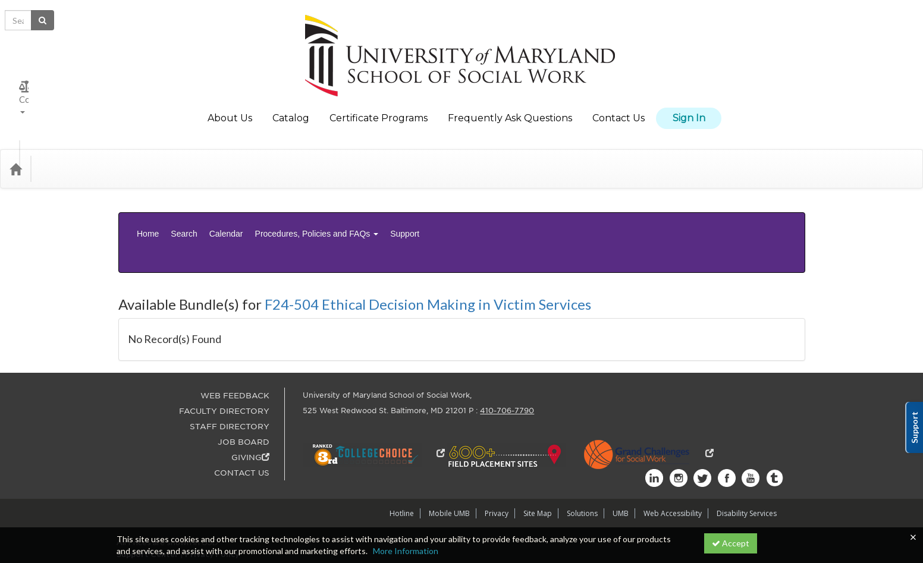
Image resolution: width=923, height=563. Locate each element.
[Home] (15, 151)
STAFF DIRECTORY (229, 373)
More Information (405, 551)
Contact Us (618, 109)
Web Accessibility (672, 460)
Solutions (582, 460)
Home (148, 207)
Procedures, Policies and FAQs (317, 207)
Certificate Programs (378, 109)
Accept (730, 543)
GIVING (250, 404)
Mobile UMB (449, 460)
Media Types (131, 151)
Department (197, 151)
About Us (230, 109)
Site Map (537, 460)
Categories (66, 151)
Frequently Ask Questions (510, 109)
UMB (621, 460)
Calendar (226, 207)
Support (404, 207)
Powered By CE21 (152, 512)
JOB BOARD (243, 388)
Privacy (496, 460)
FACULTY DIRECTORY (224, 357)
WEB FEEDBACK (234, 342)
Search (184, 207)
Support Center (147, 500)
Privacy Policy (212, 500)
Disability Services (747, 460)
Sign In (689, 109)
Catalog (290, 109)
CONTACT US (241, 419)
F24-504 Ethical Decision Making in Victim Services (428, 250)
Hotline (402, 460)
